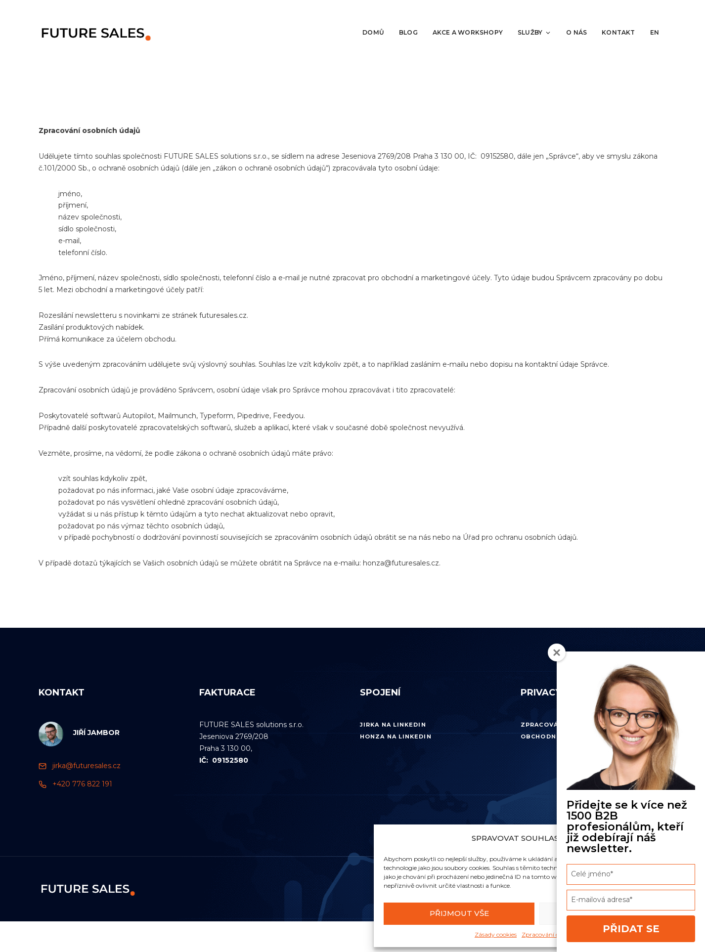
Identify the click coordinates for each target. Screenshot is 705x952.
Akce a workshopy (468, 32)
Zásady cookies (496, 934)
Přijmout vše (459, 913)
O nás (576, 32)
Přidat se (631, 929)
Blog (408, 32)
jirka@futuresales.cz (86, 765)
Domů (373, 32)
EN (654, 32)
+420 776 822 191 (82, 783)
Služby (534, 32)
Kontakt (618, 32)
